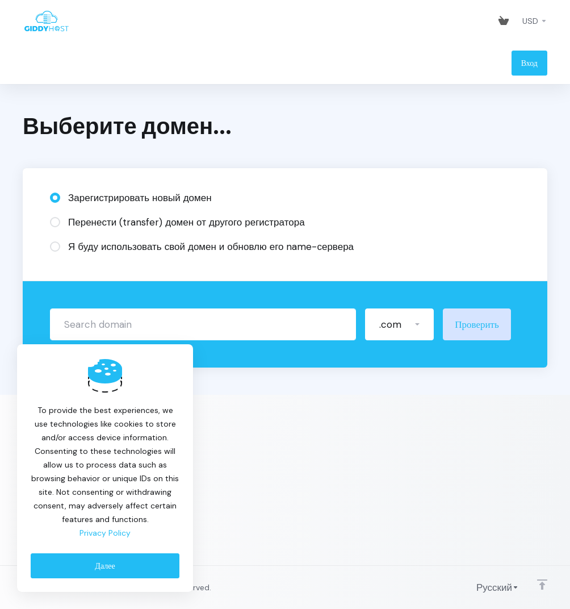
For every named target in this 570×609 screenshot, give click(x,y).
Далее (105, 566)
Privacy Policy (105, 533)
